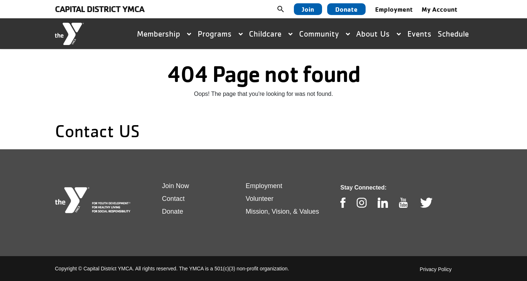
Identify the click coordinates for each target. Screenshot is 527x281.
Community (324, 33)
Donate (346, 9)
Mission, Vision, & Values (282, 211)
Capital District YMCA (99, 9)
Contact (173, 198)
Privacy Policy (436, 269)
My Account (439, 9)
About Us (378, 33)
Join (308, 9)
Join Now (175, 186)
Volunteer (259, 198)
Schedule (453, 33)
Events (419, 33)
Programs (220, 33)
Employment (394, 9)
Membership (164, 33)
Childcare (270, 33)
